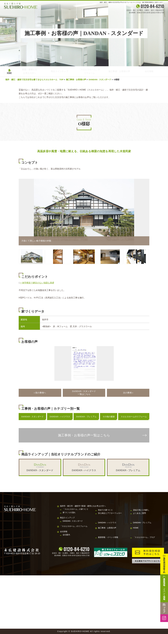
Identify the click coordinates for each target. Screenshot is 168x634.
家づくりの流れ (69, 512)
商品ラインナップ (59, 71)
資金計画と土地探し (141, 510)
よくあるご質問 (139, 513)
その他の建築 (109, 417)
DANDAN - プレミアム (86, 417)
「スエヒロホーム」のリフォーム (89, 72)
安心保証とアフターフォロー (110, 513)
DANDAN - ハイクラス (60, 417)
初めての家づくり (105, 510)
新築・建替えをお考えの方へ (29, 71)
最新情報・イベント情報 (108, 537)
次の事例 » (128, 393)
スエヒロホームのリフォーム (134, 417)
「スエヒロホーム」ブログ (144, 537)
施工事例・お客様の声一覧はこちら (84, 435)
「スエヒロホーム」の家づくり (75, 509)
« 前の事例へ (40, 393)
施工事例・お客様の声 (119, 71)
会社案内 (66, 535)
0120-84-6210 (76, 549)
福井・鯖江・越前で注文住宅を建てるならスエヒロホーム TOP (34, 79)
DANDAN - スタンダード (100, 79)
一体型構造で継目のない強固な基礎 (37, 283)
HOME (9, 73)
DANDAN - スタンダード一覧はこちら (84, 392)
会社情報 (149, 71)
